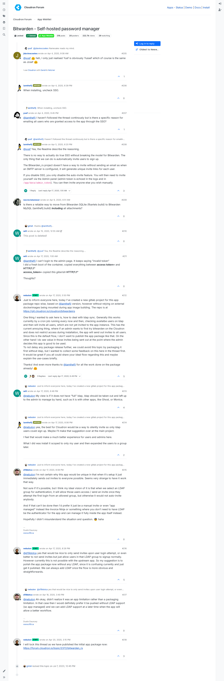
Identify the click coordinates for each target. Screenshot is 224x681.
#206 (124, 85)
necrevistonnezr (31, 200)
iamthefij (27, 85)
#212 (124, 295)
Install (206, 7)
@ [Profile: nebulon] (29, 395)
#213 (124, 391)
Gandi (43, 70)
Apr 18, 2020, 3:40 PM (53, 594)
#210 (124, 231)
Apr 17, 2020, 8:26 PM (59, 548)
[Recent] (4, 9)
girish (30, 226)
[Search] (4, 34)
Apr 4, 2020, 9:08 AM (57, 53)
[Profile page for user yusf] (17, 115)
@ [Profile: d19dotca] (30, 553)
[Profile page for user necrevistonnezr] (17, 202)
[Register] (220, 9)
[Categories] (4, 3)
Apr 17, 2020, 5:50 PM (59, 295)
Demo (188, 7)
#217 (124, 594)
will (25, 231)
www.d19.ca (28, 533)
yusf (30, 48)
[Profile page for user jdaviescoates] (17, 55)
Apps (170, 7)
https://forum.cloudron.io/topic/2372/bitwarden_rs (53, 648)
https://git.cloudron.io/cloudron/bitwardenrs (49, 311)
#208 (124, 144)
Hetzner (51, 70)
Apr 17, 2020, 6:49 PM (47, 391)
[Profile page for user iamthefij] (17, 87)
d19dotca (28, 470)
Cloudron (32, 70)
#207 (124, 113)
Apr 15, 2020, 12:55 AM (48, 231)
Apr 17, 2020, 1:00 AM (47, 256)
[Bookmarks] (4, 28)
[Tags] (4, 16)
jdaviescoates (30, 53)
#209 (124, 200)
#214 (124, 422)
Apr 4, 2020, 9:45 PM (48, 113)
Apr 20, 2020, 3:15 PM (59, 639)
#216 (124, 548)
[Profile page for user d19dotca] (17, 472)
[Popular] (4, 22)
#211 (125, 256)
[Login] (220, 3)
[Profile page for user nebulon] (17, 297)
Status (179, 7)
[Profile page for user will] (17, 233)
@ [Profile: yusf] (27, 58)
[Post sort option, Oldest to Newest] (147, 49)
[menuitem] (220, 3)
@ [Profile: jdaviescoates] (40, 48)
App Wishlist (46, 35)
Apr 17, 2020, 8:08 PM (53, 470)
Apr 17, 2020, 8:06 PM (61, 422)
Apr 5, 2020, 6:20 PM (61, 144)
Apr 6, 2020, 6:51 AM (60, 200)
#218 (124, 639)
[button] (4, 671)
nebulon (27, 295)
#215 (124, 470)
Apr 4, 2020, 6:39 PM (61, 85)
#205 (124, 53)
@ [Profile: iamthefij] (29, 117)
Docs (198, 7)
